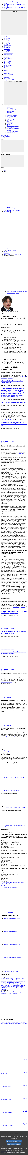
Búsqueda (3, 138)
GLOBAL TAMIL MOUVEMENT (9, 882)
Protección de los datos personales (12, 1153)
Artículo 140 (4, 710)
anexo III (23, 607)
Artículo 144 (16, 607)
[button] (15, 189)
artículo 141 (10, 710)
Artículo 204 (23, 376)
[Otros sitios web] (15, 93)
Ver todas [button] (3, 885)
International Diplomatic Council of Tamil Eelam (12, 883)
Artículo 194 (20, 453)
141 (9, 736)
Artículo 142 (8, 419)
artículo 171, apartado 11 (6, 378)
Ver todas (3, 406)
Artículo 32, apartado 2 (6, 682)
